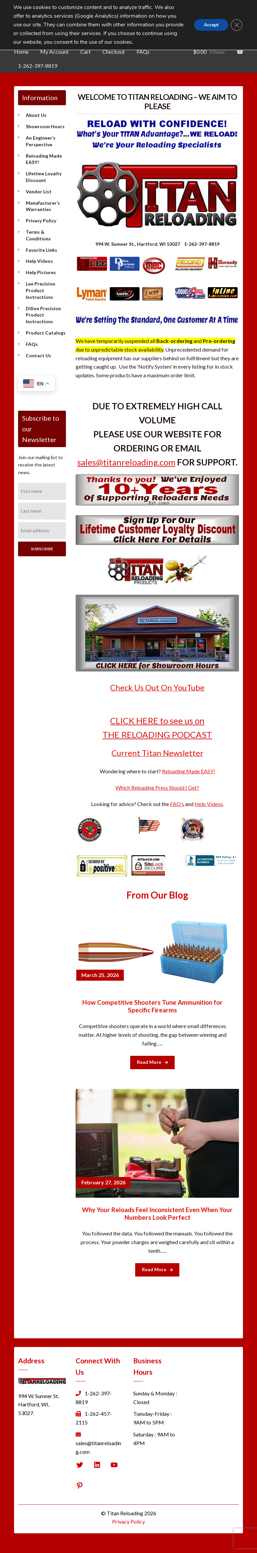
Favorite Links (41, 250)
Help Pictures (41, 272)
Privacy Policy (41, 220)
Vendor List (39, 191)
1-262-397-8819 (37, 65)
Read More (152, 1062)
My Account (54, 51)
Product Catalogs (46, 333)
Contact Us (38, 355)
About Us (36, 115)
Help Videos (39, 261)
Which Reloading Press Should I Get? (157, 787)
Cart (85, 51)
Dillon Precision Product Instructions (43, 315)
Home (21, 51)
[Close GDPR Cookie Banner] (236, 25)
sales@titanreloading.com (126, 462)
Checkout (113, 51)
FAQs (143, 51)
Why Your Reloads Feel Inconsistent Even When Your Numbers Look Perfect (157, 1213)
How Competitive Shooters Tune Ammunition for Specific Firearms (152, 1006)
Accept (210, 25)
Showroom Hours (45, 126)
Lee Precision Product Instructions (40, 290)
